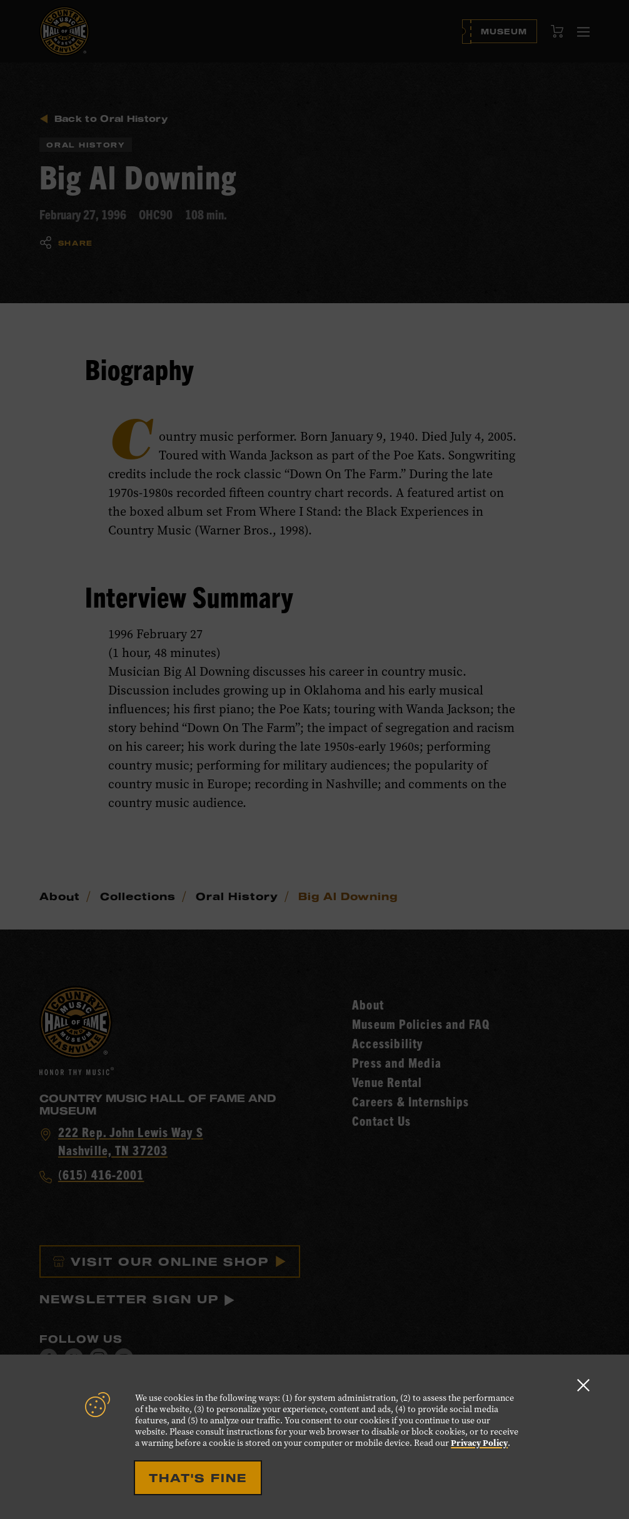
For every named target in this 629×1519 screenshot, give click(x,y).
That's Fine (198, 1478)
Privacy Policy (479, 1443)
